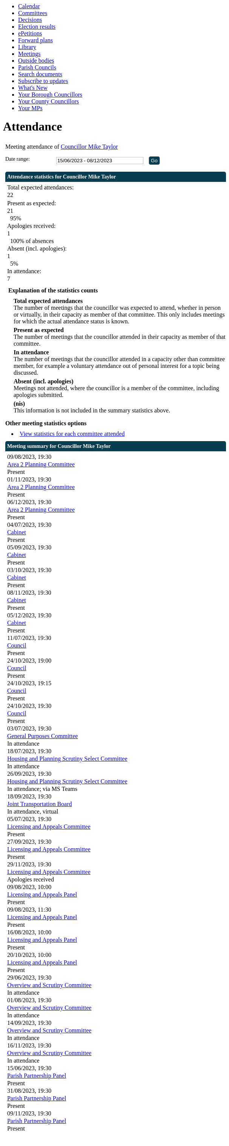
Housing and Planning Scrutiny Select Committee (67, 758)
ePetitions (30, 33)
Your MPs (30, 108)
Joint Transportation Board (39, 804)
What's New (33, 88)
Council (16, 645)
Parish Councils (37, 67)
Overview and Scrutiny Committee (49, 985)
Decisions (30, 20)
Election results (36, 26)
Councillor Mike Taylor (89, 146)
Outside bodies (36, 60)
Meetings (29, 54)
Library (27, 47)
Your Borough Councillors (50, 94)
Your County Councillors (48, 101)
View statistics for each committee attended (72, 434)
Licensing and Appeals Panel (42, 894)
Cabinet (16, 532)
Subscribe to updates (43, 81)
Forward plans (35, 40)
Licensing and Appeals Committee (49, 826)
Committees (32, 13)
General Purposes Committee (42, 736)
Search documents (40, 74)
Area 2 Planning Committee (41, 464)
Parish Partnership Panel (36, 1075)
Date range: (17, 159)
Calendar (29, 6)
